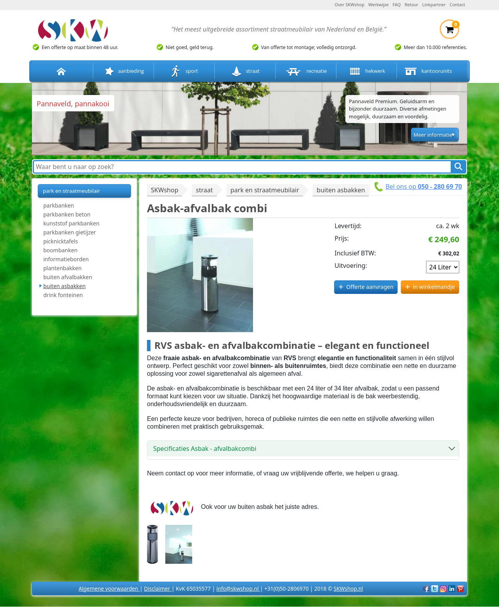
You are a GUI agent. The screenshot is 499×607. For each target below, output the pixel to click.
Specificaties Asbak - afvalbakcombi (205, 448)
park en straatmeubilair (71, 190)
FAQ (397, 4)
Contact (457, 4)
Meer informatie (433, 134)
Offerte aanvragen (369, 286)
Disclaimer (158, 588)
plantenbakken (62, 268)
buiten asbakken (64, 286)
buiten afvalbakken (67, 277)
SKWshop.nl (348, 588)
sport (184, 71)
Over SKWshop (349, 4)
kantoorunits (427, 71)
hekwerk (366, 71)
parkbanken (58, 205)
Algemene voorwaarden (109, 588)
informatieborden (66, 259)
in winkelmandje (434, 286)
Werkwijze (378, 4)
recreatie (306, 71)
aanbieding (123, 71)
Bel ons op (424, 186)
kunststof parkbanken (71, 223)
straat (245, 71)
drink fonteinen (63, 295)
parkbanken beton (66, 214)
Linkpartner (434, 4)
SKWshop (164, 190)
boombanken (60, 250)
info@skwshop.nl (238, 588)
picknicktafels (60, 241)
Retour (411, 4)
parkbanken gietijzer (69, 232)
